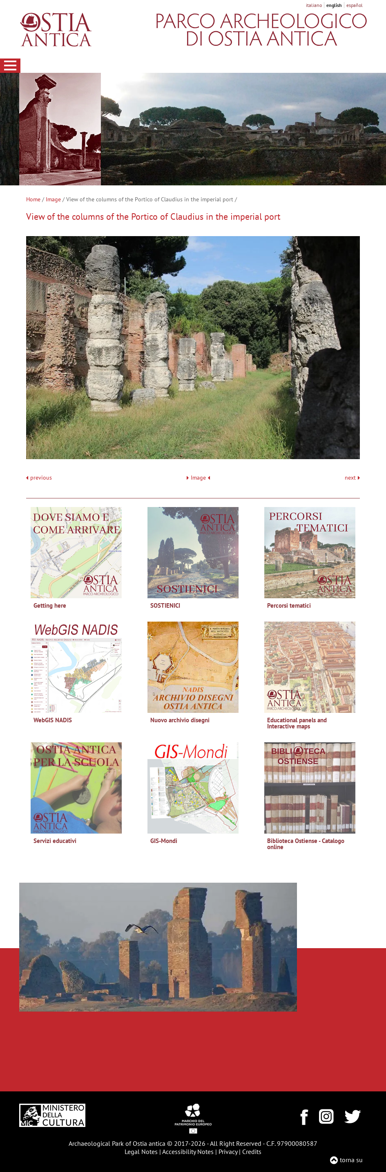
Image (53, 199)
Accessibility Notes (188, 1151)
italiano (314, 5)
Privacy (228, 1151)
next (352, 478)
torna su (351, 1160)
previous (41, 478)
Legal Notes (141, 1151)
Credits (251, 1151)
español (354, 5)
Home (33, 199)
